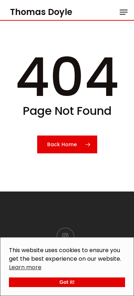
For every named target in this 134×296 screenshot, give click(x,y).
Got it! (66, 282)
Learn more (25, 267)
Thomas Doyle (41, 12)
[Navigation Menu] (124, 12)
